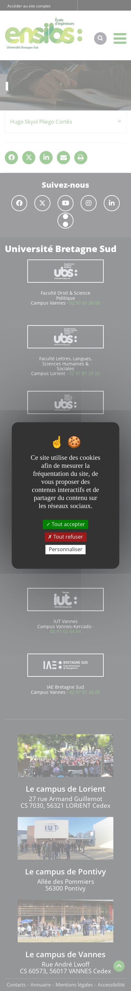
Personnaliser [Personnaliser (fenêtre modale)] (66, 549)
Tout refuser (65, 536)
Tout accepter (65, 524)
